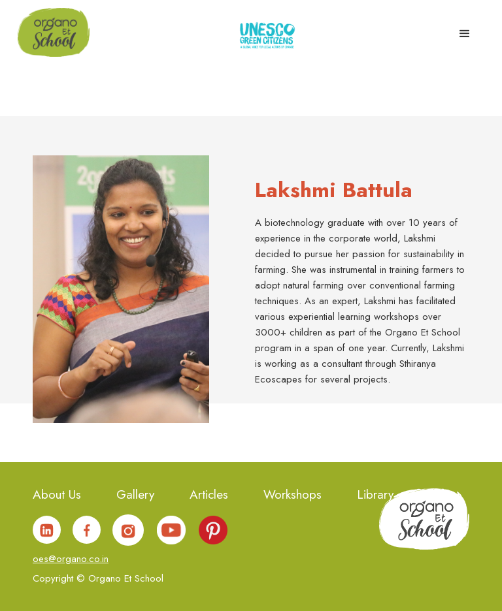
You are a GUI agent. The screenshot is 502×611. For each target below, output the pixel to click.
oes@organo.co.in (71, 559)
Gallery (135, 495)
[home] (54, 32)
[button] (464, 30)
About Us (57, 495)
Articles (209, 495)
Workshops (292, 495)
